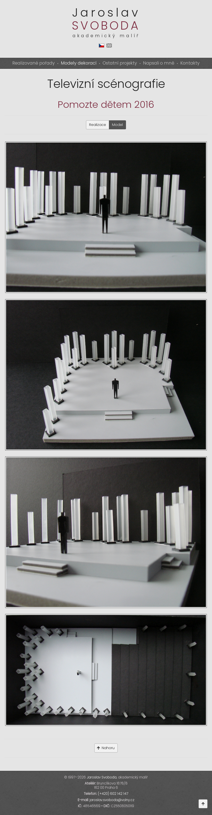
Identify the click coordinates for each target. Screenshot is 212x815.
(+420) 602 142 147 (113, 793)
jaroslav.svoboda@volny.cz (112, 800)
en (109, 45)
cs (101, 45)
